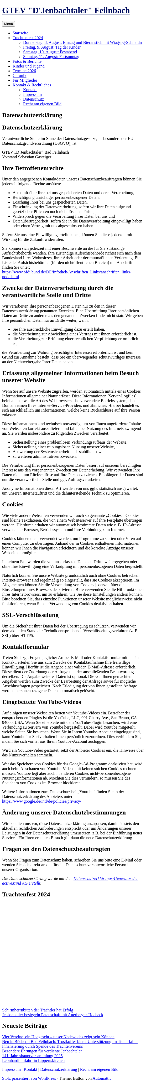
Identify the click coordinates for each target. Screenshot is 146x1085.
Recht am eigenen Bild (42, 104)
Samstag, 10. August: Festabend (50, 52)
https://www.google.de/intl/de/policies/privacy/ (41, 801)
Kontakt (30, 89)
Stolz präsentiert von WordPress (29, 1078)
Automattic (101, 1078)
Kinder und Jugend (29, 66)
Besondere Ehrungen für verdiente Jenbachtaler (42, 1051)
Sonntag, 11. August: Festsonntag (51, 56)
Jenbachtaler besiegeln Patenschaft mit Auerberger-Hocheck (52, 1015)
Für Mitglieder (25, 80)
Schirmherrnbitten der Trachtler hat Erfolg (37, 1010)
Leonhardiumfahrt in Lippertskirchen (33, 1060)
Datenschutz (33, 99)
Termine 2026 (24, 71)
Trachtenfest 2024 (28, 37)
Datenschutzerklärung (58, 1069)
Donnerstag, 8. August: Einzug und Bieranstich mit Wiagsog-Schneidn (82, 42)
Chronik (19, 75)
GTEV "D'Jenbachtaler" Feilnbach (66, 10)
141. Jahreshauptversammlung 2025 (32, 1055)
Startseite (20, 33)
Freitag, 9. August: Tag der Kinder (52, 47)
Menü (8, 24)
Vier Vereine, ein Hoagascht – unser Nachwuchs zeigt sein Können (58, 1037)
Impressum (32, 94)
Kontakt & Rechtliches (32, 85)
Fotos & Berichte (27, 61)
